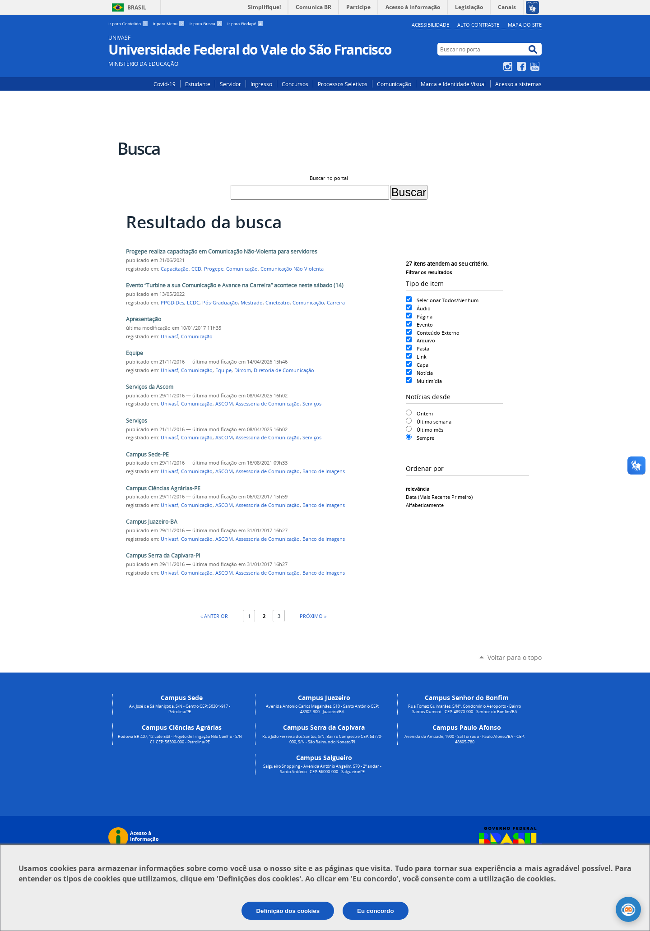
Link (422, 356)
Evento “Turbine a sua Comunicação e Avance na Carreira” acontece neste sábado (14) (235, 285)
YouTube (536, 66)
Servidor (230, 84)
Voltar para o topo (515, 657)
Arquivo (426, 340)
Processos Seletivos (342, 84)
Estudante (197, 84)
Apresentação (143, 319)
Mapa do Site (525, 24)
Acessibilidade (430, 24)
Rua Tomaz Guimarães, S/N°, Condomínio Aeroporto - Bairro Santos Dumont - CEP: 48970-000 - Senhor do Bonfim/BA (464, 709)
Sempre (425, 437)
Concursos (295, 84)
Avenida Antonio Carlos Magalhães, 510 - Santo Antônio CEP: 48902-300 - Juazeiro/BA (322, 709)
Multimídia (429, 381)
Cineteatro (277, 303)
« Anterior (214, 616)
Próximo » (313, 616)
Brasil (136, 7)
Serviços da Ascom (149, 387)
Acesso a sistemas (518, 84)
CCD (196, 269)
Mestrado (252, 303)
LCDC (193, 303)
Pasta (423, 348)
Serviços (311, 404)
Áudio (424, 308)
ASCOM (224, 404)
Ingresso (261, 84)
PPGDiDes (172, 303)
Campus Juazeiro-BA (151, 521)
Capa (422, 364)
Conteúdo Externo (438, 332)
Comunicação (394, 84)
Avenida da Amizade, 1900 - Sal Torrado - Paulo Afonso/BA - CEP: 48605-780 (464, 739)
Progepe (213, 269)
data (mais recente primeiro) (439, 496)
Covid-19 (164, 84)
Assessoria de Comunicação (268, 404)
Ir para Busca (207, 23)
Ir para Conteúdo (128, 23)
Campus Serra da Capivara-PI (163, 555)
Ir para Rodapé (246, 23)
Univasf (169, 336)
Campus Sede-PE (147, 454)
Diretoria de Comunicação (284, 370)
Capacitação (175, 269)
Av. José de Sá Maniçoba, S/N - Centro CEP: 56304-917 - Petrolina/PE (179, 709)
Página (424, 316)
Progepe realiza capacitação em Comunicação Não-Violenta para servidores (221, 251)
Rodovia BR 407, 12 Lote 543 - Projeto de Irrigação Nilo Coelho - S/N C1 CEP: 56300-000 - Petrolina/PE (180, 739)
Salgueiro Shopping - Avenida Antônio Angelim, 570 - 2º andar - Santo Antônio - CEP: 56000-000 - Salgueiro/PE (322, 769)
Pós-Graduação (220, 303)
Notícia (425, 372)
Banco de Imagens (323, 471)
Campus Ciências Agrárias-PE (163, 488)
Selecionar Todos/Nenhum (447, 300)
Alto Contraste (478, 24)
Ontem (425, 413)
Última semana (434, 421)
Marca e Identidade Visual (453, 84)
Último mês (430, 429)
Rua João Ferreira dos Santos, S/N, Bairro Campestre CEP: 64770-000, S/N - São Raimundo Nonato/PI (322, 739)
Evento (425, 324)
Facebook (522, 66)
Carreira (336, 303)
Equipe (134, 353)
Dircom (242, 370)
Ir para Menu (169, 23)
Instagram (509, 66)
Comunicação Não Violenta (292, 269)
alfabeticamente (425, 505)
